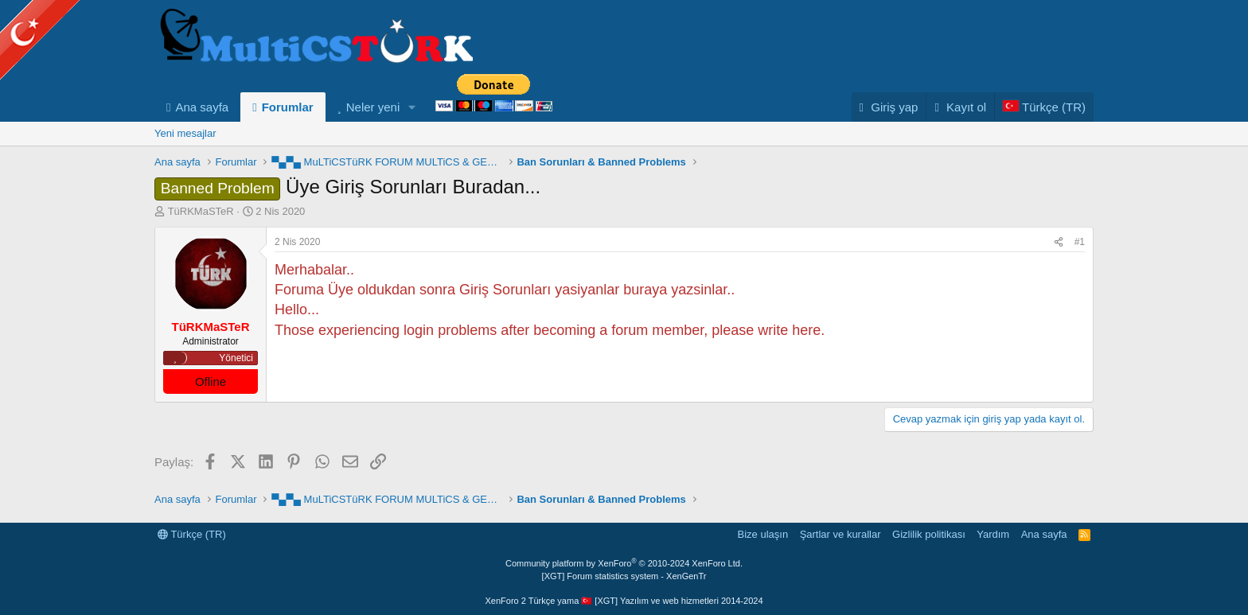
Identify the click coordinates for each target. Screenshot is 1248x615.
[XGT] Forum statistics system (624, 576)
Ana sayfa (201, 107)
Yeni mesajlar (185, 133)
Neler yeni (373, 107)
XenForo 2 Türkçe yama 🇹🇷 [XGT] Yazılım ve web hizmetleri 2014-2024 (623, 600)
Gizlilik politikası (928, 534)
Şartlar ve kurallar (840, 534)
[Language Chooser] (1044, 107)
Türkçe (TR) (192, 534)
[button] (412, 107)
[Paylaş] (1058, 242)
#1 (1079, 241)
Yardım (993, 534)
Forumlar (288, 107)
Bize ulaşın (763, 534)
